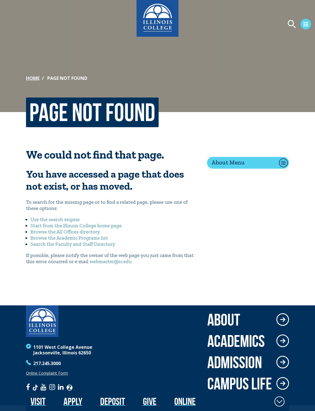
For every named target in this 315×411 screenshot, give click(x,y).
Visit (38, 401)
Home (32, 78)
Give (149, 401)
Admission (234, 362)
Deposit (112, 401)
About (223, 319)
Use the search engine (55, 219)
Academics (236, 341)
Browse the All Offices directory (65, 232)
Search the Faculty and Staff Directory (72, 244)
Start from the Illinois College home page (76, 225)
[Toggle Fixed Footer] (279, 401)
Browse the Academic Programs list (69, 238)
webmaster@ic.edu (111, 261)
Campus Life (239, 383)
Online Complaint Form (47, 373)
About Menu (228, 162)
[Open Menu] (246, 25)
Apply (73, 401)
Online (185, 401)
